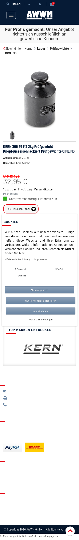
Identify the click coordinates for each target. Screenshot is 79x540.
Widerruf (9, 515)
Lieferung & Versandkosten (22, 426)
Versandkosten (44, 189)
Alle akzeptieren (39, 289)
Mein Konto (11, 482)
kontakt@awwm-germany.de (26, 391)
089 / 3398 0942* (19, 398)
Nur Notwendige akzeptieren (40, 300)
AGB (6, 509)
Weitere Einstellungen (41, 319)
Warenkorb (10, 477)
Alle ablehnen (40, 310)
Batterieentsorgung (17, 437)
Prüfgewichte (59, 48)
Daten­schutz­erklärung (18, 258)
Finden (13, 3)
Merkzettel (10, 472)
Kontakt (8, 466)
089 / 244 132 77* (19, 405)
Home (28, 48)
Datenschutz (12, 504)
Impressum (11, 520)
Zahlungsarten (13, 432)
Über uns (9, 499)
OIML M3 (10, 53)
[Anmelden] (40, 4)
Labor (41, 48)
